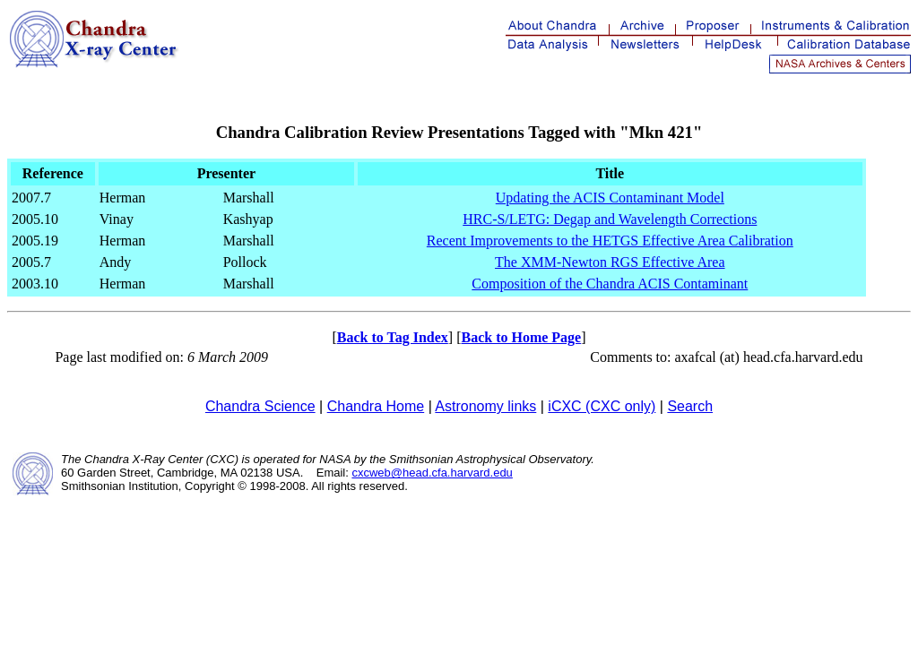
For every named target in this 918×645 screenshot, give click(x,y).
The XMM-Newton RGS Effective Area (610, 262)
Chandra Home (376, 406)
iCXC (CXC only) (601, 406)
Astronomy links (485, 406)
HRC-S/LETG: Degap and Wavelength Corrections (610, 219)
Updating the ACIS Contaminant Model (610, 197)
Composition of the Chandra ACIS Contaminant (610, 283)
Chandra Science (260, 406)
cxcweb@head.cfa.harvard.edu (431, 472)
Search (690, 406)
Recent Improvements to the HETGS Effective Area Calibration (610, 240)
